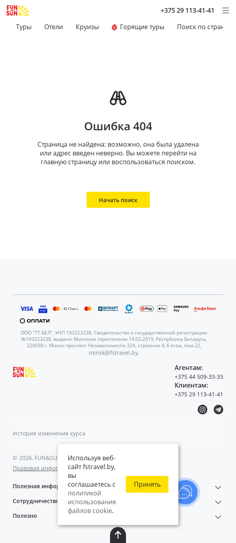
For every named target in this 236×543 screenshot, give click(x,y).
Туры (23, 26)
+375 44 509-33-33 (199, 376)
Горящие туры (138, 26)
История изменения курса (49, 433)
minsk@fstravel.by (113, 352)
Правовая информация (45, 468)
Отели (53, 26)
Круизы (87, 26)
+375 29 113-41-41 (187, 10)
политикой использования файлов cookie (92, 502)
